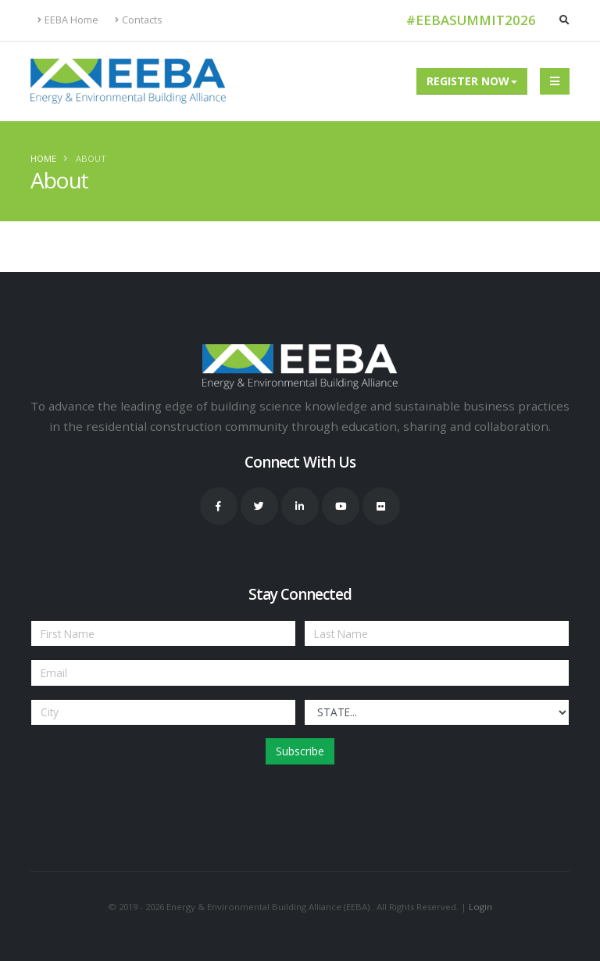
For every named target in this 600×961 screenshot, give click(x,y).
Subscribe (300, 751)
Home (43, 158)
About (91, 158)
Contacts (138, 20)
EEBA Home (68, 20)
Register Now (468, 81)
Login (480, 907)
